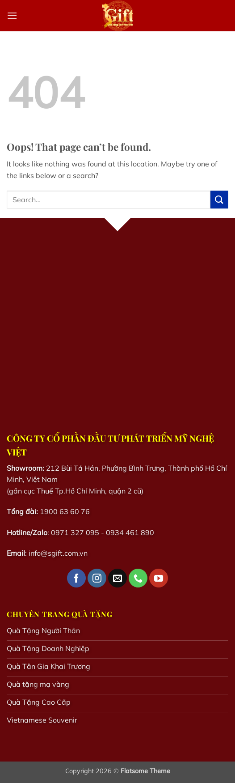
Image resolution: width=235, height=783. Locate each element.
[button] (12, 15)
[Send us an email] (117, 578)
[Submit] (219, 199)
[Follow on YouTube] (158, 578)
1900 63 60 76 (65, 511)
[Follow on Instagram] (97, 578)
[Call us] (138, 578)
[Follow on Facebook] (76, 578)
